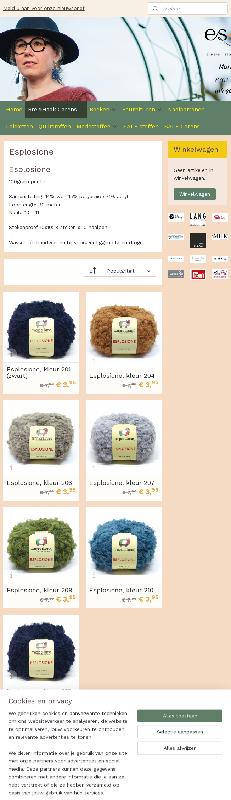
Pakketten (19, 126)
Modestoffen (97, 126)
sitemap (136, 787)
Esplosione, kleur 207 (122, 483)
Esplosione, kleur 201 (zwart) (39, 372)
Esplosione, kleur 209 (39, 590)
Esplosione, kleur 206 (39, 483)
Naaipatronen (186, 109)
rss (151, 787)
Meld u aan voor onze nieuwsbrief (44, 8)
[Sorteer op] (119, 270)
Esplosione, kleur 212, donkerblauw (40, 694)
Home (14, 109)
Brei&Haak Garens (56, 109)
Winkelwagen (194, 194)
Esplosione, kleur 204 (122, 376)
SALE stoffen (141, 126)
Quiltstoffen (55, 126)
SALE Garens (182, 126)
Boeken (103, 109)
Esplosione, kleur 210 (121, 590)
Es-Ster (16, 744)
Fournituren (142, 109)
